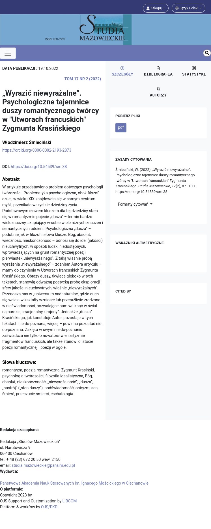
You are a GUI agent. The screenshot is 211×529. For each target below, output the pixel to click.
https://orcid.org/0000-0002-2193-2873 (36, 150)
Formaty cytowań (133, 204)
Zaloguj (155, 8)
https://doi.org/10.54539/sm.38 (39, 166)
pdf (121, 127)
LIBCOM (70, 501)
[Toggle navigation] (8, 53)
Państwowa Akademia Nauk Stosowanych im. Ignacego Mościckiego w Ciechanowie (74, 483)
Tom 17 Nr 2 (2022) (82, 79)
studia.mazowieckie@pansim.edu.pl (43, 465)
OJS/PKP (49, 507)
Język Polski (187, 8)
